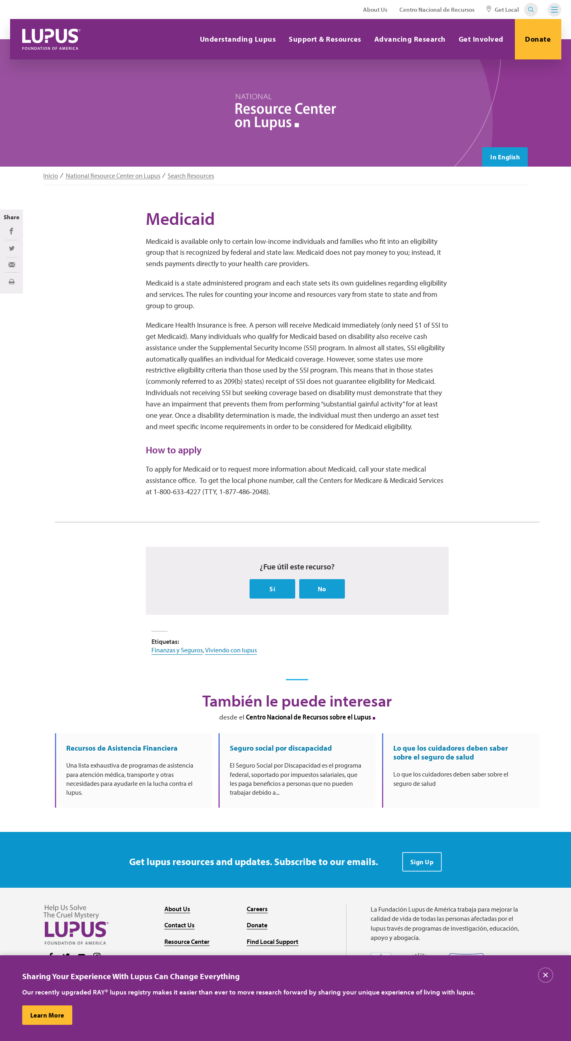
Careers (257, 909)
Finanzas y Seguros (177, 650)
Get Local (503, 9)
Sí (272, 589)
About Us (375, 9)
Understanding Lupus (238, 39)
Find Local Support (272, 941)
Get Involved (481, 39)
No (322, 589)
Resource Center (187, 941)
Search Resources (191, 175)
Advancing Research (410, 39)
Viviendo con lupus (231, 650)
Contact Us (179, 925)
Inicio (50, 175)
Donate (538, 39)
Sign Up (422, 862)
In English (505, 157)
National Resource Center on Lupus (113, 175)
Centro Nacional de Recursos (436, 9)
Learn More (47, 1018)
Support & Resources (325, 39)
